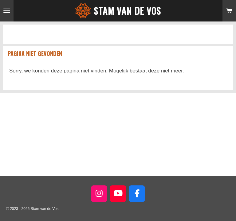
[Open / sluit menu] (7, 10)
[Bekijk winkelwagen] (229, 10)
